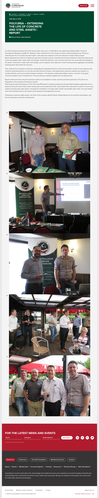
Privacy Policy (20, 442)
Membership (23, 467)
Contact (71, 460)
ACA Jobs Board (83, 467)
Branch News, (16, 37)
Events (14, 467)
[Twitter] (92, 437)
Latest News (22, 14)
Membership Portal (57, 460)
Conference (23, 460)
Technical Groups (70, 467)
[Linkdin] (77, 437)
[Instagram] (87, 437)
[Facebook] (82, 437)
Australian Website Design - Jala (84, 494)
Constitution (39, 490)
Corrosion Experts (36, 467)
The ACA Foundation (39, 460)
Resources (57, 467)
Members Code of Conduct (24, 490)
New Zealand (26, 37)
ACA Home (13, 14)
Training (48, 467)
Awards (29, 14)
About (7, 467)
